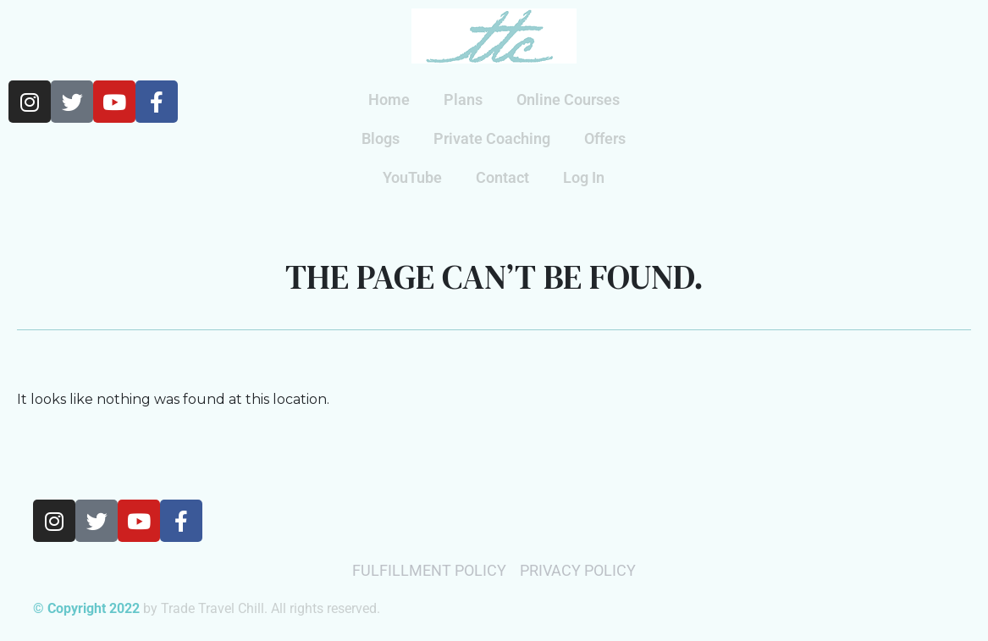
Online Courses (568, 99)
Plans (463, 99)
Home (389, 99)
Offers (605, 138)
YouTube (412, 177)
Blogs (381, 138)
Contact (502, 177)
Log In (583, 177)
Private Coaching (491, 138)
